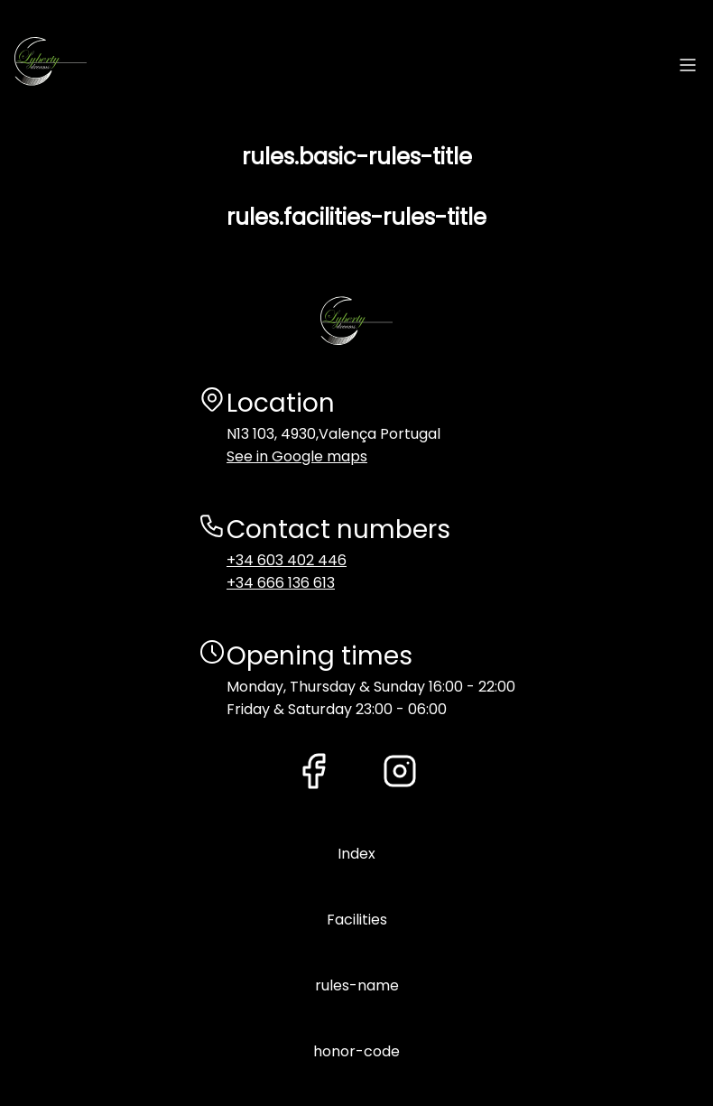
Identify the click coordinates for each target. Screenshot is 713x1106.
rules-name (357, 985)
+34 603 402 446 (287, 560)
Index (356, 853)
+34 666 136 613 (281, 582)
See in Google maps (297, 456)
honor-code (356, 1051)
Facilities (357, 919)
